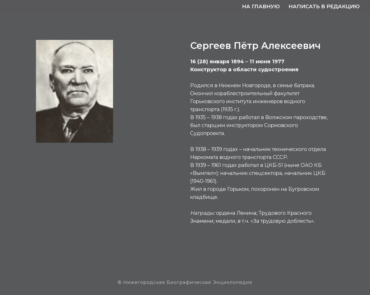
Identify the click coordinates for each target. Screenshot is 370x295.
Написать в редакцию (324, 6)
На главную (261, 6)
